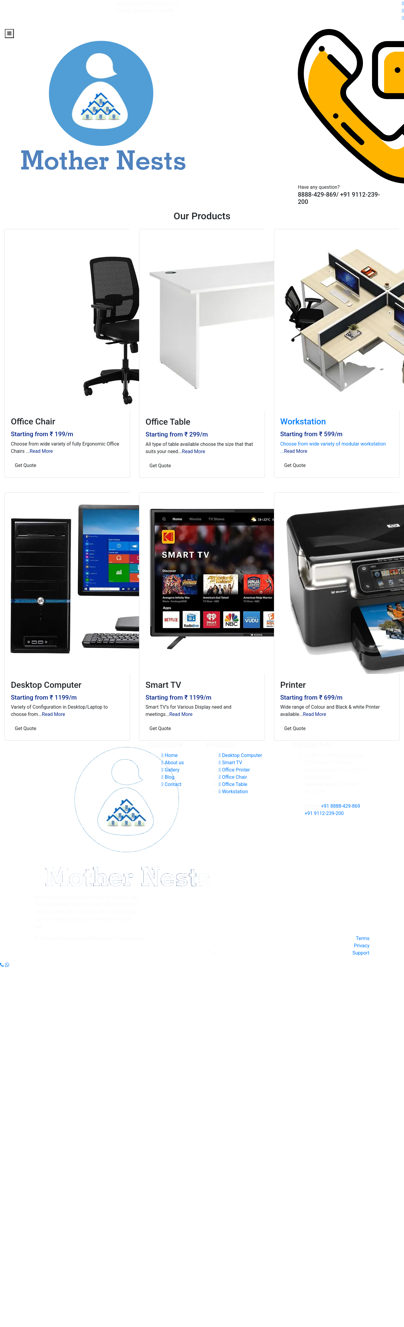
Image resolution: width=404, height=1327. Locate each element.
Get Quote (25, 465)
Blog (167, 777)
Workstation (233, 791)
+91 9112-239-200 (324, 813)
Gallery (170, 770)
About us (172, 762)
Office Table (233, 784)
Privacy (362, 946)
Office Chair (233, 777)
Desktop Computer (240, 755)
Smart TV (230, 762)
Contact (171, 784)
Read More (41, 451)
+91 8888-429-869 (340, 806)
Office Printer (234, 770)
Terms (363, 938)
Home (169, 755)
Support (360, 953)
